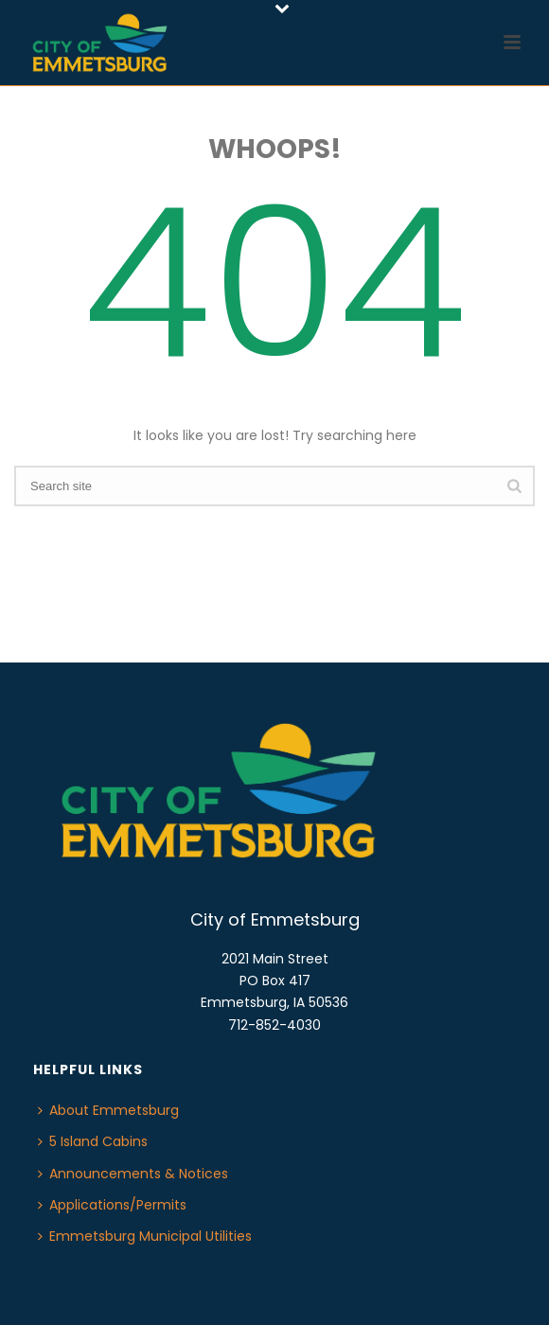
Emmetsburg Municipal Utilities (145, 1236)
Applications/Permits (112, 1204)
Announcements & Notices (133, 1173)
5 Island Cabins (93, 1141)
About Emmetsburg (108, 1110)
